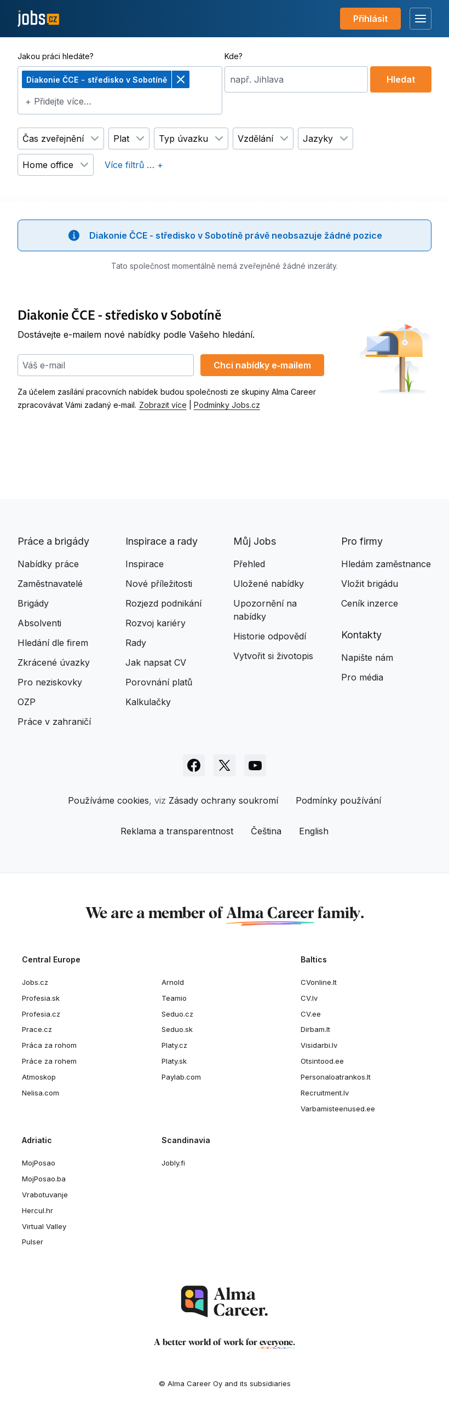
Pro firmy (362, 541)
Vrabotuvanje (45, 1194)
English (314, 831)
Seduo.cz (177, 1014)
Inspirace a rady (161, 541)
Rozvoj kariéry (155, 623)
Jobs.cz (35, 982)
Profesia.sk (41, 998)
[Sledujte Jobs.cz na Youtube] (255, 765)
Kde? (234, 56)
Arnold (173, 982)
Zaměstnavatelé (50, 583)
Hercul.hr (37, 1210)
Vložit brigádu (369, 583)
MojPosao (38, 1162)
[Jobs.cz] (38, 18)
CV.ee (311, 1014)
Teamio (174, 998)
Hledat (401, 79)
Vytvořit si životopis (273, 655)
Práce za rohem (49, 1061)
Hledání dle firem (53, 642)
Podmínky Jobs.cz (227, 404)
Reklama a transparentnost (176, 831)
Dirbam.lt (315, 1029)
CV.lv (309, 998)
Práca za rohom (49, 1045)
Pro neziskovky (50, 682)
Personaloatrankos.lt (336, 1076)
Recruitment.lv (325, 1092)
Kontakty (361, 635)
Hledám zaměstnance (386, 563)
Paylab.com (181, 1076)
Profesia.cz (41, 1014)
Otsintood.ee (322, 1061)
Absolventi (39, 623)
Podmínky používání (338, 800)
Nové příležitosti (158, 583)
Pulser (32, 1241)
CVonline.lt (319, 982)
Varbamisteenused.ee (338, 1108)
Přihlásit (370, 18)
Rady (135, 642)
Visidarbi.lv (319, 1045)
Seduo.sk (177, 1029)
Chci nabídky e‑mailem (262, 365)
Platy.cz (174, 1045)
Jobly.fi (173, 1162)
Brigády (33, 603)
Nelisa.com (40, 1092)
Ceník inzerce (369, 603)
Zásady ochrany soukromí (223, 800)
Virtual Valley (44, 1226)
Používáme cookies (108, 800)
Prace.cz (37, 1029)
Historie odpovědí (269, 636)
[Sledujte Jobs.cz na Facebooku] (194, 765)
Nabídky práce (48, 563)
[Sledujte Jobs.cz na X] (224, 765)
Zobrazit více (163, 404)
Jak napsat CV (155, 662)
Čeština (266, 831)
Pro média (362, 677)
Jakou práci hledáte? (56, 56)
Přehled (249, 563)
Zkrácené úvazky (54, 662)
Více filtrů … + (134, 164)
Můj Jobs (254, 541)
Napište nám (367, 657)
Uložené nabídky (268, 583)
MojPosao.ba (44, 1178)
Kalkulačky (148, 701)
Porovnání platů (158, 682)
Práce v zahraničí (54, 721)
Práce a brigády (53, 541)
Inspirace (144, 563)
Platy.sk (174, 1061)
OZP (27, 701)
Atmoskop (39, 1076)
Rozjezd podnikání (163, 603)
